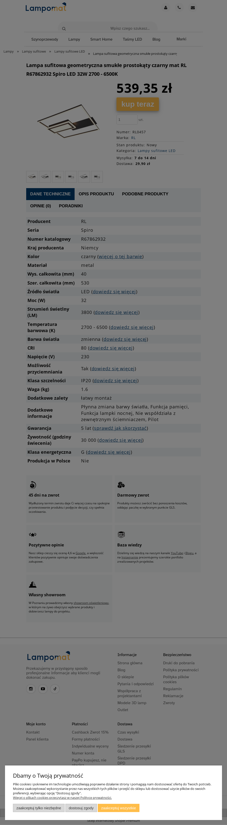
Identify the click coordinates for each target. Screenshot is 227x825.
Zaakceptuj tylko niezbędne (38, 808)
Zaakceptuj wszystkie (118, 808)
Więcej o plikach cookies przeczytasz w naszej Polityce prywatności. (62, 797)
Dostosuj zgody (81, 808)
